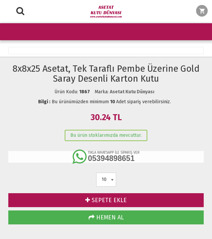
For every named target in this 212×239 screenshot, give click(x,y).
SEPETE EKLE (106, 200)
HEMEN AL (106, 217)
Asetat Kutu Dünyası (132, 92)
